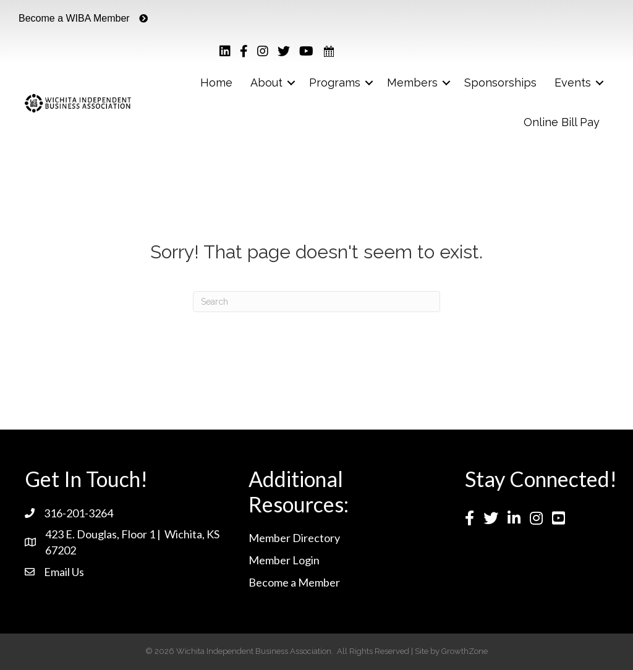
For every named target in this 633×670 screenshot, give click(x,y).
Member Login (284, 560)
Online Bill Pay (562, 122)
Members (412, 82)
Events (572, 82)
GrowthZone (464, 651)
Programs (334, 82)
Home (216, 82)
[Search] (316, 301)
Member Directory (294, 538)
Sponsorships (500, 82)
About (266, 82)
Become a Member (294, 582)
